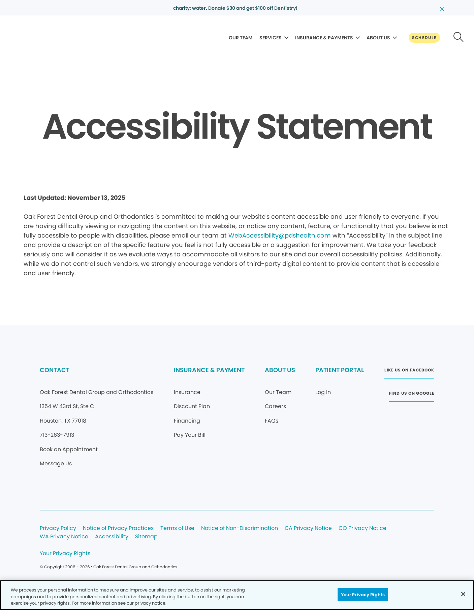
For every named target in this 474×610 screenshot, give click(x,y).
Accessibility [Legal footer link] (111, 536)
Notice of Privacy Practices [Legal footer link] (118, 528)
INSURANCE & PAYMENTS (324, 37)
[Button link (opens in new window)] (409, 372)
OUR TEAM (241, 37)
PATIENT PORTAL (339, 370)
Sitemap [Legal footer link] (146, 536)
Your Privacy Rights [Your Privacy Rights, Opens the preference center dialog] (363, 594)
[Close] (463, 593)
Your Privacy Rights (65, 553)
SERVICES (270, 37)
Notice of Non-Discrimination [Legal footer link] (239, 528)
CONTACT (54, 370)
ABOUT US (378, 37)
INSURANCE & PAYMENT (209, 370)
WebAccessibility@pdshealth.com (279, 235)
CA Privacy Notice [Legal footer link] (308, 528)
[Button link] (424, 38)
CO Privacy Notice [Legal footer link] (362, 528)
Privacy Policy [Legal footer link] (58, 528)
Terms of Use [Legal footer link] (177, 528)
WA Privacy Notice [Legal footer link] (64, 536)
